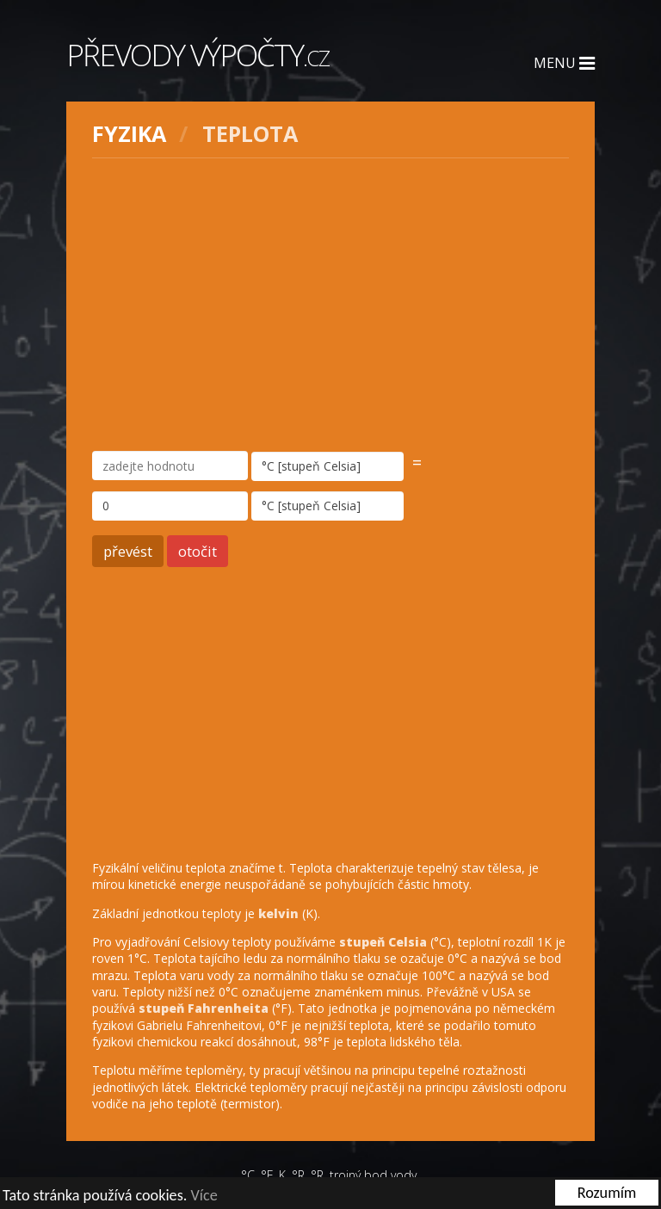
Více (203, 1195)
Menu (564, 62)
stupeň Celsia (383, 942)
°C (248, 1175)
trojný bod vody (373, 1175)
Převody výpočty (197, 54)
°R (298, 1175)
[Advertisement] (330, 304)
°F (267, 1175)
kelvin (278, 913)
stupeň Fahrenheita (204, 1008)
